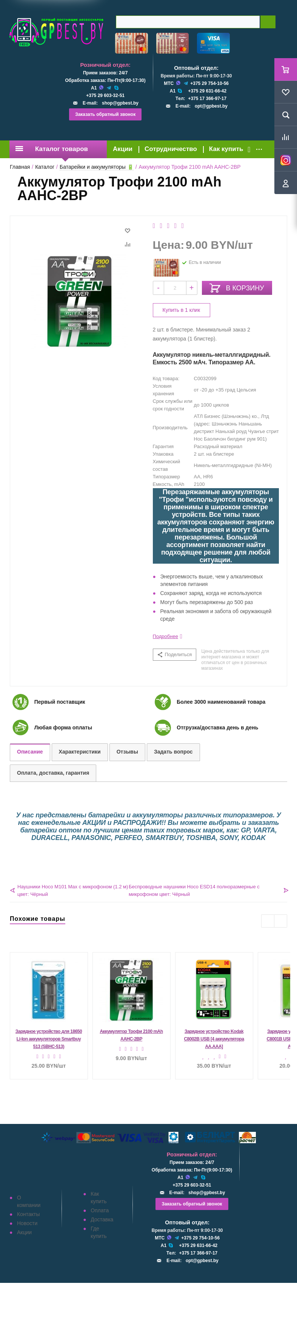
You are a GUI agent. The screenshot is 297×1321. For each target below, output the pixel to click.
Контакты (28, 1214)
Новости (27, 1223)
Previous (268, 921)
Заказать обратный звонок (105, 114)
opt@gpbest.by (211, 106)
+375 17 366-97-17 (207, 98)
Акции (122, 149)
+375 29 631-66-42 (207, 91)
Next (280, 921)
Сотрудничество (171, 149)
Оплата (100, 1210)
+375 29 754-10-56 (209, 83)
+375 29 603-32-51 (105, 95)
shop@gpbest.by (120, 103)
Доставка (102, 1219)
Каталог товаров (51, 149)
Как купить (226, 149)
